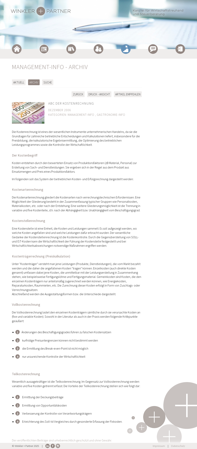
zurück (78, 94)
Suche (47, 82)
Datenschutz (178, 446)
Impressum (159, 446)
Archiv (33, 82)
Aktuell (18, 82)
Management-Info (81, 115)
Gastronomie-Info (111, 115)
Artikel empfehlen (127, 94)
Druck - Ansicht (99, 94)
